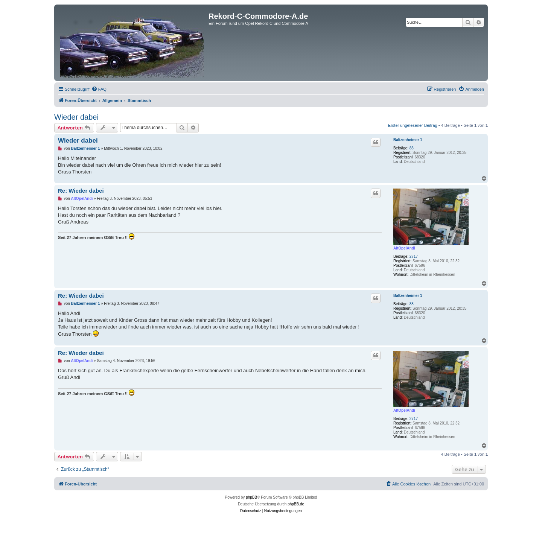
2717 (414, 256)
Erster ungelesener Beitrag (412, 125)
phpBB (251, 497)
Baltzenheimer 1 (407, 140)
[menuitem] (99, 89)
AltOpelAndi (404, 248)
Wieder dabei (76, 117)
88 (412, 148)
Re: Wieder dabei (81, 190)
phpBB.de (296, 504)
